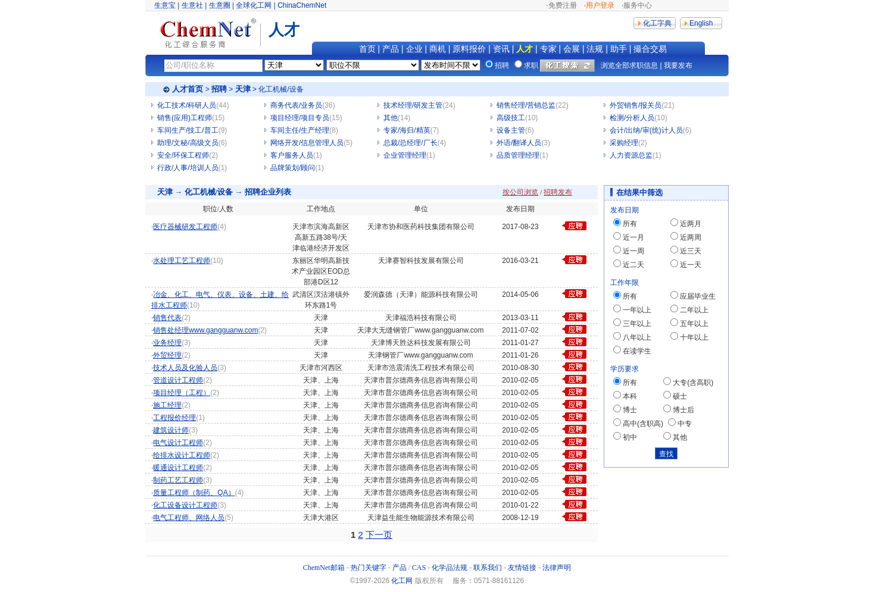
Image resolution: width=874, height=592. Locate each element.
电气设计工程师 (178, 442)
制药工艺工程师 (178, 480)
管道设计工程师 (178, 380)
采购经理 (624, 143)
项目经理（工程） (181, 393)
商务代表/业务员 (296, 105)
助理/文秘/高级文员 (187, 143)
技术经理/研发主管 (412, 105)
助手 (618, 49)
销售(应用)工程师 (184, 118)
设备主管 (511, 130)
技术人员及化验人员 (185, 368)
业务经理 (167, 343)
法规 (594, 49)
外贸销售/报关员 (635, 105)
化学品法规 (449, 567)
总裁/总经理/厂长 (410, 143)
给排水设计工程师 (181, 455)
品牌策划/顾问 (292, 168)
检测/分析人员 (632, 118)
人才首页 (187, 88)
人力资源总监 (631, 155)
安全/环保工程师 (183, 155)
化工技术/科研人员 (186, 105)
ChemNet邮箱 (324, 567)
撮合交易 (650, 49)
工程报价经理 (174, 418)
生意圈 (219, 5)
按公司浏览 (520, 192)
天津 (243, 88)
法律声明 (556, 567)
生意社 (192, 5)
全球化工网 (253, 5)
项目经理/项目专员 (299, 118)
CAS (419, 567)
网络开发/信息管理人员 (307, 143)
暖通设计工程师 (178, 467)
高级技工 (511, 118)
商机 (437, 49)
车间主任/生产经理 (299, 130)
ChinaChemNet (301, 5)
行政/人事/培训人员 (187, 168)
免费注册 (562, 5)
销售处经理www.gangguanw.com (205, 330)
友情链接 (522, 567)
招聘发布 (558, 192)
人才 (524, 49)
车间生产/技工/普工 (187, 130)
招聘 (219, 88)
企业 (414, 49)
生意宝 (165, 5)
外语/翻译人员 (519, 143)
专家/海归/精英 (406, 130)
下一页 (379, 535)
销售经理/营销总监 (526, 105)
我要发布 (678, 65)
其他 (390, 118)
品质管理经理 (518, 155)
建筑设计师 (171, 430)
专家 (548, 49)
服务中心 (637, 5)
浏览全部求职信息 (629, 65)
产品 (390, 49)
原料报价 (469, 49)
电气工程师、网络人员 (188, 517)
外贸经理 (167, 355)
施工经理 (167, 405)
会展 (571, 49)
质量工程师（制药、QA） (194, 492)
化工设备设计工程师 (185, 505)
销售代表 (167, 318)
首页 (367, 49)
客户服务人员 (291, 155)
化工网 (402, 581)
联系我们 (487, 567)
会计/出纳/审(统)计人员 (646, 130)
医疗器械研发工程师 (185, 227)
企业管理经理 (404, 155)
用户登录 (600, 5)
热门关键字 (368, 567)
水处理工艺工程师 (181, 260)
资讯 (501, 49)
